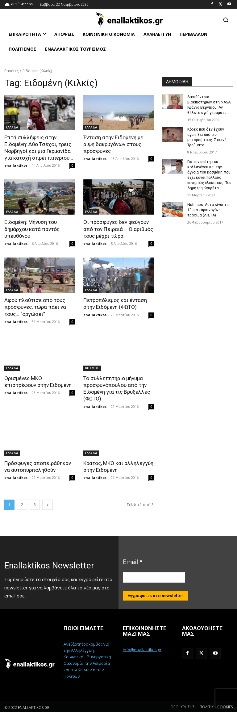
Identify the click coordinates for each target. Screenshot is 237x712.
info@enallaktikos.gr (142, 648)
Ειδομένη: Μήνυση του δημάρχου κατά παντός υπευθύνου (31, 229)
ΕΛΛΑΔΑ (12, 127)
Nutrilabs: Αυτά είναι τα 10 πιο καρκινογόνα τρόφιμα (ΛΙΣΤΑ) (207, 209)
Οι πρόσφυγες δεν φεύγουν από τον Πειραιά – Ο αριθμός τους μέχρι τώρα (118, 229)
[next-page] (47, 504)
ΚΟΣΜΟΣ (92, 367)
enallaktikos (15, 165)
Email (132, 560)
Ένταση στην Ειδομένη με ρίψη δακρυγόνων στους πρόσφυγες (113, 144)
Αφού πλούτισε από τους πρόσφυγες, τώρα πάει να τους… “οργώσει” (35, 306)
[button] (225, 19)
